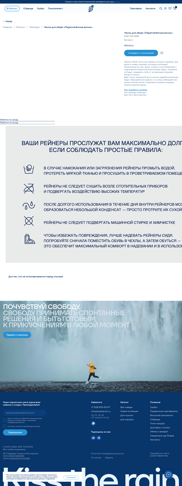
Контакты (150, 8)
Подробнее (50, 479)
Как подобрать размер (135, 90)
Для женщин (127, 419)
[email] (24, 413)
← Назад (7, 21)
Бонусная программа (161, 415)
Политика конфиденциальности (107, 453)
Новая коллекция (129, 411)
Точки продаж (157, 423)
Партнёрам (136, 8)
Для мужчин (126, 415)
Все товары (126, 407)
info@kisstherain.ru (101, 411)
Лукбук (40, 8)
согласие (15, 418)
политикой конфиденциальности (22, 421)
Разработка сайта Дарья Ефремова (159, 454)
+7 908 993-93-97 (100, 407)
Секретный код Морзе (162, 435)
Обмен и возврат (159, 431)
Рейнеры (34, 27)
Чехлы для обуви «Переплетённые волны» (68, 27)
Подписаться (15, 432)
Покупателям (55, 8)
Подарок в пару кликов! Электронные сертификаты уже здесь (89, 2)
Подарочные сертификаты (164, 411)
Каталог (20, 27)
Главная (7, 27)
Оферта (109, 457)
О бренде (28, 8)
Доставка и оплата (160, 427)
